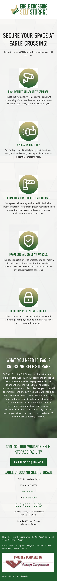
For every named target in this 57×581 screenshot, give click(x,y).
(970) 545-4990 (30, 497)
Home (4, 537)
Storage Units (24, 537)
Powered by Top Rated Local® (15, 576)
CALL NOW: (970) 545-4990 (28, 462)
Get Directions (28, 491)
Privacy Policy (17, 540)
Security (12, 537)
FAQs (34, 537)
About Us (43, 537)
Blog (51, 537)
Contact (5, 540)
